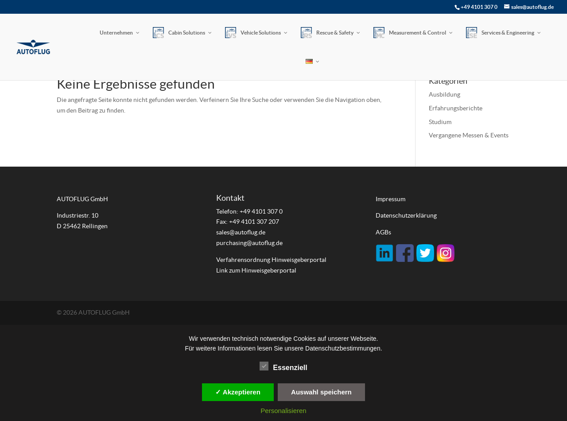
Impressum (390, 199)
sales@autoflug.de (240, 232)
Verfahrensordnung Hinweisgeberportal (272, 259)
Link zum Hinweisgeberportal (256, 270)
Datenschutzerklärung (406, 215)
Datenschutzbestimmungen (343, 348)
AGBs (383, 232)
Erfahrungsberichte (455, 108)
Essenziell (283, 366)
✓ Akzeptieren (237, 392)
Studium (440, 121)
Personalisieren (283, 410)
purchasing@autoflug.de (249, 242)
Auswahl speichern (321, 392)
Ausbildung (444, 94)
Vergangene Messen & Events (469, 135)
